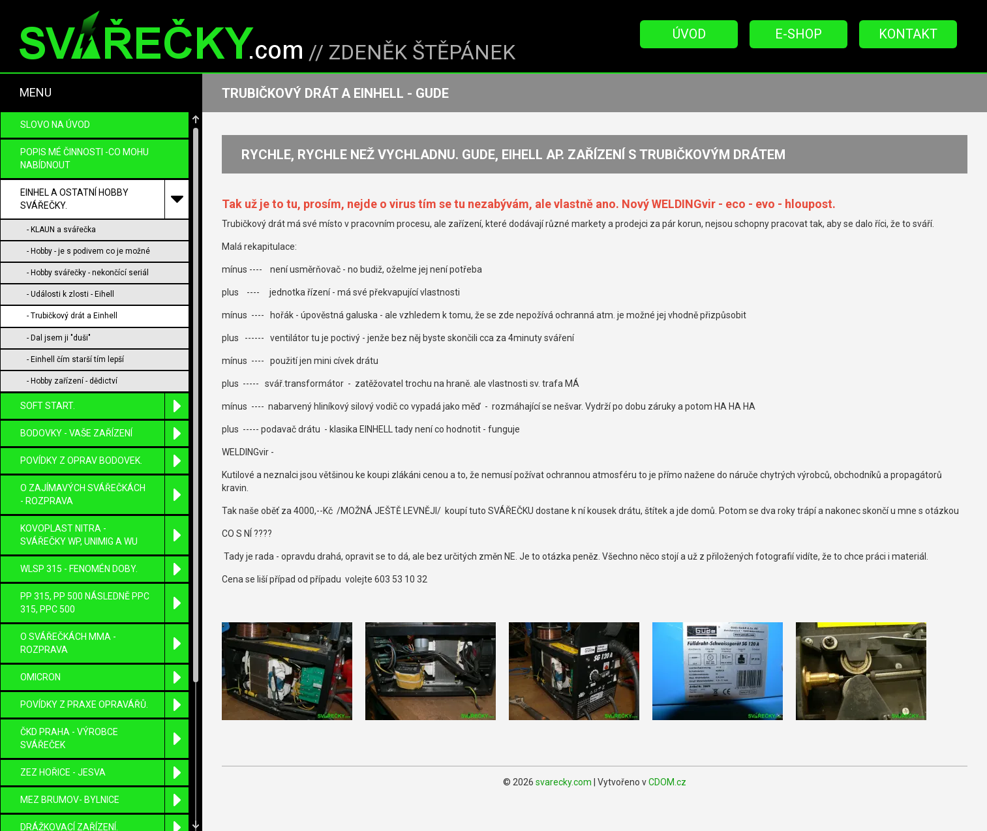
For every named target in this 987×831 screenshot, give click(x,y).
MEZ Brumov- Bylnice (104, 771)
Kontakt (908, 34)
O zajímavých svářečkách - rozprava (104, 466)
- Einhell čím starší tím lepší (75, 330)
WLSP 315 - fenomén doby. (104, 540)
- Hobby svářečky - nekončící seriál (88, 244)
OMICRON (104, 648)
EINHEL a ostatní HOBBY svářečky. (104, 170)
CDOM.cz (667, 782)
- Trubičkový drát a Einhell (72, 287)
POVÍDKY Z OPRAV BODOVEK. (104, 432)
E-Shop (798, 34)
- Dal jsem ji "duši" (59, 309)
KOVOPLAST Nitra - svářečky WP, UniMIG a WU (104, 506)
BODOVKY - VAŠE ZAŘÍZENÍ (104, 404)
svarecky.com (564, 782)
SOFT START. (104, 377)
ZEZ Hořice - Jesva (104, 744)
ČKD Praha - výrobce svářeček (104, 710)
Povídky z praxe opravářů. (104, 676)
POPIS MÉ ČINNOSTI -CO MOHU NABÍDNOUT (84, 130)
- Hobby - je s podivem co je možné (88, 222)
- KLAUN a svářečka (61, 200)
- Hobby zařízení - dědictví (72, 352)
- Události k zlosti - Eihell (70, 265)
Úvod (689, 34)
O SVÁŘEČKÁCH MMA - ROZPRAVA (104, 615)
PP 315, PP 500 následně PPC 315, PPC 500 (104, 574)
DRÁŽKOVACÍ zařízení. (104, 798)
